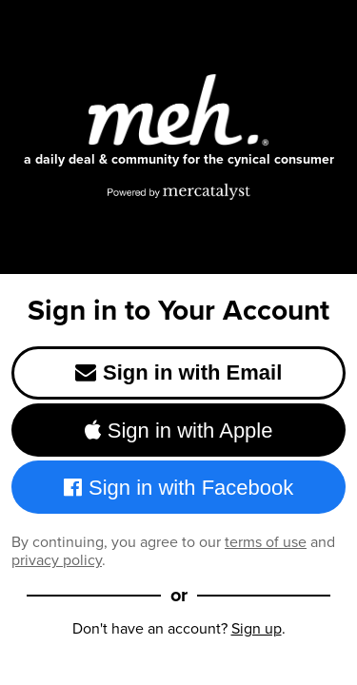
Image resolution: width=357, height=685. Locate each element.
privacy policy (56, 560)
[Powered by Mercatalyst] (179, 191)
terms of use (266, 542)
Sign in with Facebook (179, 487)
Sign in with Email (179, 372)
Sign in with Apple (179, 430)
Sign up (256, 628)
